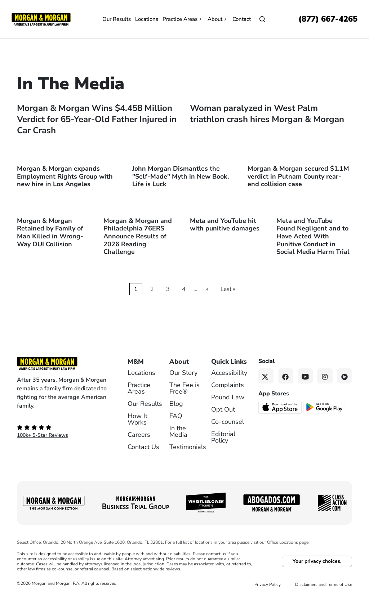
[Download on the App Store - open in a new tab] (280, 407)
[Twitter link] (266, 376)
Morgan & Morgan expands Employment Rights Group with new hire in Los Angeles (65, 176)
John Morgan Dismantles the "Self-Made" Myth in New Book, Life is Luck (180, 176)
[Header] (41, 19)
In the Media (178, 431)
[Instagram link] (325, 376)
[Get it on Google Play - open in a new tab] (325, 407)
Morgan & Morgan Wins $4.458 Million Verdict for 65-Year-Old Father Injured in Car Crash (97, 119)
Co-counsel (227, 421)
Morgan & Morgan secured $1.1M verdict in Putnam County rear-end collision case (298, 176)
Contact (241, 19)
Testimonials (187, 447)
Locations (146, 19)
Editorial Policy (223, 437)
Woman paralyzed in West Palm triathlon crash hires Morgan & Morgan (267, 113)
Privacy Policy (267, 584)
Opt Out (223, 409)
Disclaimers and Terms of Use (323, 584)
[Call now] (327, 19)
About (218, 19)
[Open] (262, 19)
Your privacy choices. (317, 561)
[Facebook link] (285, 376)
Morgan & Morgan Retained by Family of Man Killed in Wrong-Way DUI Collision (50, 232)
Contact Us (143, 447)
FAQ (175, 416)
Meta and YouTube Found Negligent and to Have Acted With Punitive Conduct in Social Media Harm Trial (313, 236)
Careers (139, 434)
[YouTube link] (305, 376)
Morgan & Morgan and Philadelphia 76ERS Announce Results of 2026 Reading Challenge (137, 236)
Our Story (183, 372)
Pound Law (227, 397)
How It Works (137, 419)
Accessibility (229, 372)
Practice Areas (183, 19)
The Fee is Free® (184, 388)
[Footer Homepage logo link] (62, 363)
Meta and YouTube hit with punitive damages (224, 224)
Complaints (227, 385)
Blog (176, 403)
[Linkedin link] (345, 376)
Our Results (116, 19)
